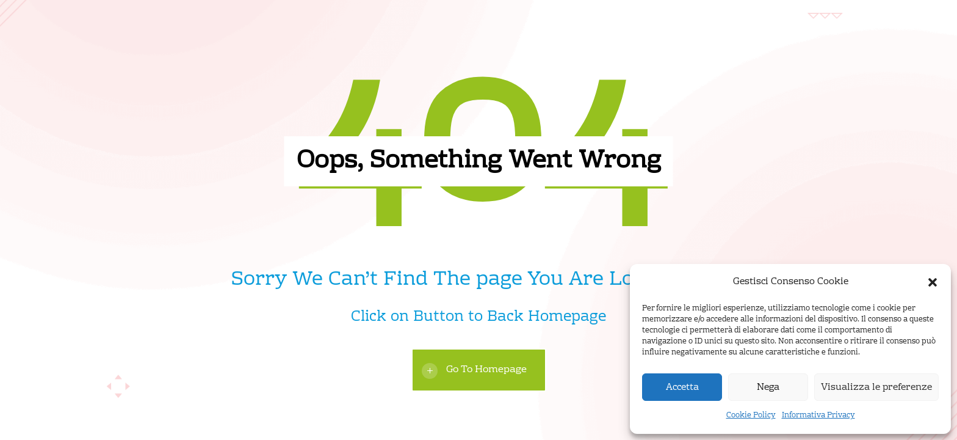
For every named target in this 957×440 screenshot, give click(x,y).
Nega (768, 387)
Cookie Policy (751, 415)
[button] (932, 282)
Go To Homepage (486, 369)
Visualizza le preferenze (876, 387)
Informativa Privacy (818, 415)
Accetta (682, 387)
